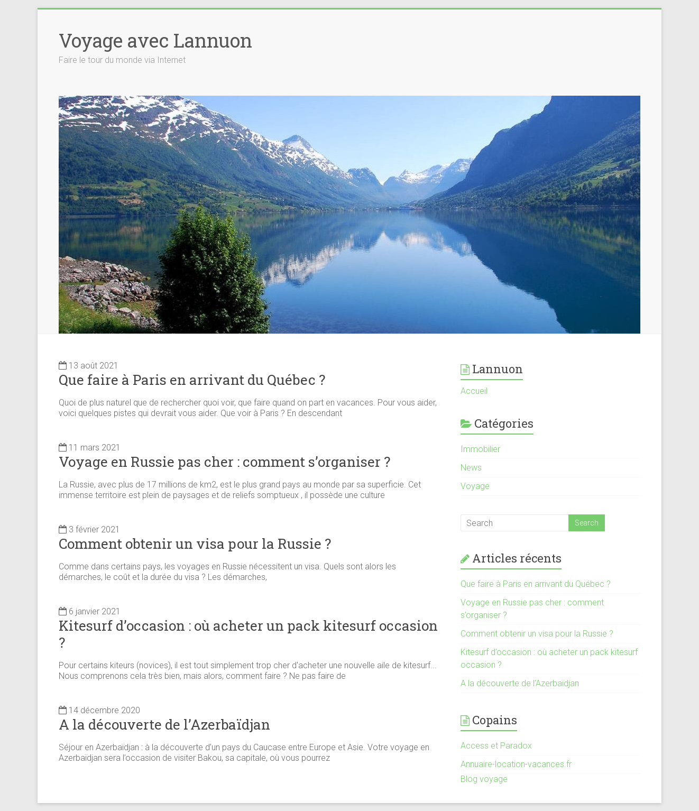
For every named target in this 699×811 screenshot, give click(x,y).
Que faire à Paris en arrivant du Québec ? (192, 380)
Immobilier (480, 449)
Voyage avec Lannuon (155, 40)
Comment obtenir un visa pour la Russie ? (195, 543)
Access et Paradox (496, 746)
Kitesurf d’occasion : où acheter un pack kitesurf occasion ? (248, 633)
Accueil (474, 391)
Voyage (475, 486)
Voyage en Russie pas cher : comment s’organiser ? (224, 462)
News (471, 468)
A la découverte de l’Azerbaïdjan (164, 724)
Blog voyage (484, 779)
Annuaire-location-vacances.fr (516, 764)
